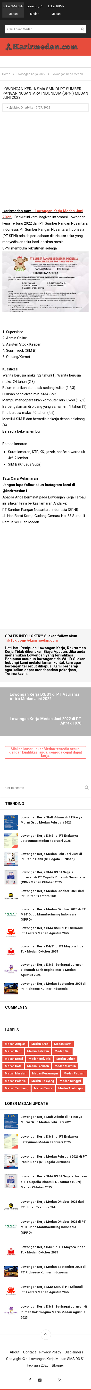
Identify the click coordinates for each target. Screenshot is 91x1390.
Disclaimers (74, 1352)
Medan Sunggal (70, 1081)
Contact (29, 1352)
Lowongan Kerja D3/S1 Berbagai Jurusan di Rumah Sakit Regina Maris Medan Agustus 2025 (52, 970)
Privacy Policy (50, 1352)
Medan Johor (65, 1059)
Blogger (58, 1365)
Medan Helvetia (39, 1059)
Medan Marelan (15, 1073)
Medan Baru (13, 1051)
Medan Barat (62, 1044)
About (14, 1352)
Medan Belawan (38, 1051)
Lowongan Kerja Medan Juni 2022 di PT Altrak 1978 (45, 720)
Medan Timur (43, 1088)
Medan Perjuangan (45, 1073)
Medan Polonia (15, 1081)
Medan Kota (13, 1066)
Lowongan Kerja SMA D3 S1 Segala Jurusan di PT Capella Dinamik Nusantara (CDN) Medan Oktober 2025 (53, 877)
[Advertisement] (45, 162)
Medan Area (39, 1044)
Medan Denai (14, 1059)
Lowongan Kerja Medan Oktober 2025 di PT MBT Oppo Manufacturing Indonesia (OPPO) (53, 914)
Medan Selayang (42, 1081)
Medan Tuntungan (70, 1088)
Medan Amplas (15, 1044)
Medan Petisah (74, 1073)
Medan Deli (62, 1051)
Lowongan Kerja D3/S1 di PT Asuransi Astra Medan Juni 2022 (44, 696)
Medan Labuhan (38, 1066)
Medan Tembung (16, 1088)
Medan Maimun (65, 1066)
